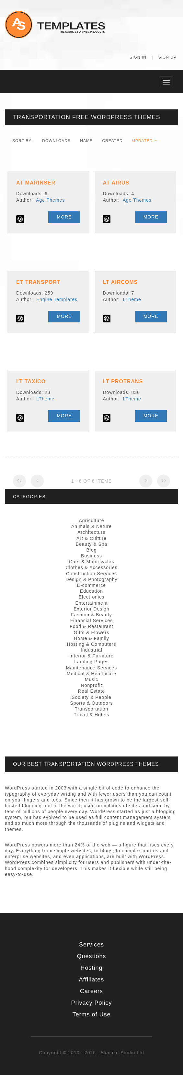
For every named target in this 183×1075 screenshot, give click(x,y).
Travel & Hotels (91, 714)
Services (91, 944)
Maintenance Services (91, 667)
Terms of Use (91, 1014)
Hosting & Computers (91, 644)
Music (91, 679)
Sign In (138, 57)
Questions (91, 956)
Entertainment (91, 603)
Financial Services (91, 620)
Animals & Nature (91, 526)
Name (86, 141)
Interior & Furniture (91, 655)
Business (91, 555)
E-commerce (91, 585)
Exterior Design (91, 608)
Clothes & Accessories (91, 567)
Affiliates (91, 979)
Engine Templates (56, 299)
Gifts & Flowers (91, 632)
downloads (56, 141)
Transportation (92, 708)
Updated (142, 141)
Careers (91, 991)
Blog (91, 550)
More (64, 216)
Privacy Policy (91, 1003)
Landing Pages (91, 661)
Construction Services (91, 573)
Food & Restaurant (91, 626)
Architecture (91, 532)
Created (112, 141)
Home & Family (91, 638)
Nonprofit (91, 685)
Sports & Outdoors (91, 703)
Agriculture (91, 520)
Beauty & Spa (92, 544)
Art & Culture (91, 538)
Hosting (91, 968)
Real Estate (91, 691)
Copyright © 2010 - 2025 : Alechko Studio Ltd (91, 1052)
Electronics (91, 596)
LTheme (132, 299)
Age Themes (50, 200)
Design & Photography (91, 579)
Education (91, 591)
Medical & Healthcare (91, 673)
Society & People (91, 697)
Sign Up (167, 57)
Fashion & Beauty (91, 614)
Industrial (91, 650)
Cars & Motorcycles (91, 561)
